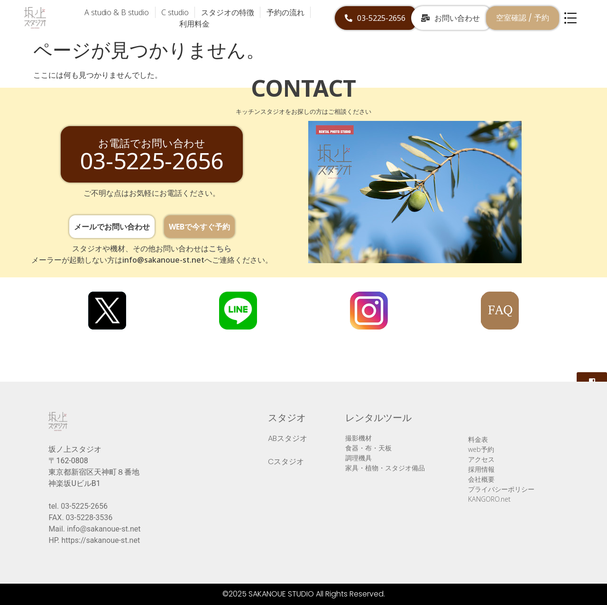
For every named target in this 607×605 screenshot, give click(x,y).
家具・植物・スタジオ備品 (385, 467)
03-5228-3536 (89, 517)
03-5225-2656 (84, 506)
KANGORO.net (489, 499)
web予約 (481, 449)
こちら (220, 248)
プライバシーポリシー (501, 489)
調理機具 (358, 457)
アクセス (481, 459)
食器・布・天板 (368, 447)
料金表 (478, 439)
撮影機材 (358, 437)
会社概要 (481, 479)
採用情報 (481, 469)
